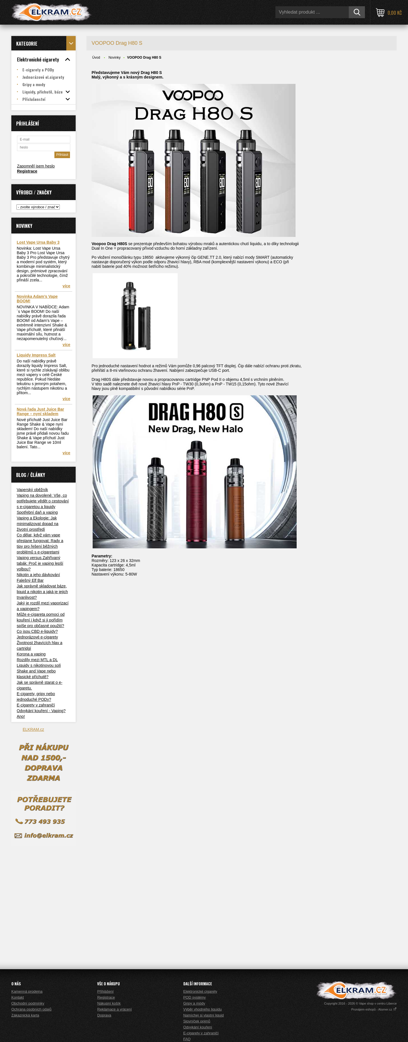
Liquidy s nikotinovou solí (39, 665)
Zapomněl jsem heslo (36, 166)
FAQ (187, 1039)
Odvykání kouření (197, 1027)
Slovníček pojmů (196, 1021)
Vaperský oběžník (32, 489)
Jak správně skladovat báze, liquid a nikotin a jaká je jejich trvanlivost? (42, 592)
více (66, 286)
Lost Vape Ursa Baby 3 (38, 242)
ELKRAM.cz (33, 729)
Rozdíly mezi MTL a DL (37, 659)
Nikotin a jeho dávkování (38, 574)
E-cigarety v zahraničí (36, 705)
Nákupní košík (108, 1003)
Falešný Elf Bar (30, 580)
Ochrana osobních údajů (31, 1009)
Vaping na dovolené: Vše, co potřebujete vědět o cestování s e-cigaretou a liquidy (43, 501)
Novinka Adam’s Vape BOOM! (37, 298)
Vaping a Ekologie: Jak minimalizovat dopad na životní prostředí (37, 524)
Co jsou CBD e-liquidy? (37, 631)
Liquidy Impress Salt (36, 355)
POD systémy (194, 997)
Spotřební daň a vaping (37, 512)
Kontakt (17, 997)
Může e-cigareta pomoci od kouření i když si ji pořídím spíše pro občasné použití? (41, 620)
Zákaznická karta (25, 1015)
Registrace (27, 171)
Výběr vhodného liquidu (202, 1009)
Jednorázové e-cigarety (37, 637)
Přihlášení (105, 991)
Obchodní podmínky (27, 1003)
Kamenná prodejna (26, 991)
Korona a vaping (31, 654)
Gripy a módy (194, 1003)
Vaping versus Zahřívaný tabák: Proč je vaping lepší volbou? (40, 563)
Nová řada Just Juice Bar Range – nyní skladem (40, 411)
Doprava (104, 1015)
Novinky (115, 58)
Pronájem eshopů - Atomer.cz (374, 1009)
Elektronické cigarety (200, 991)
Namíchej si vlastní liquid (203, 1015)
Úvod (96, 58)
